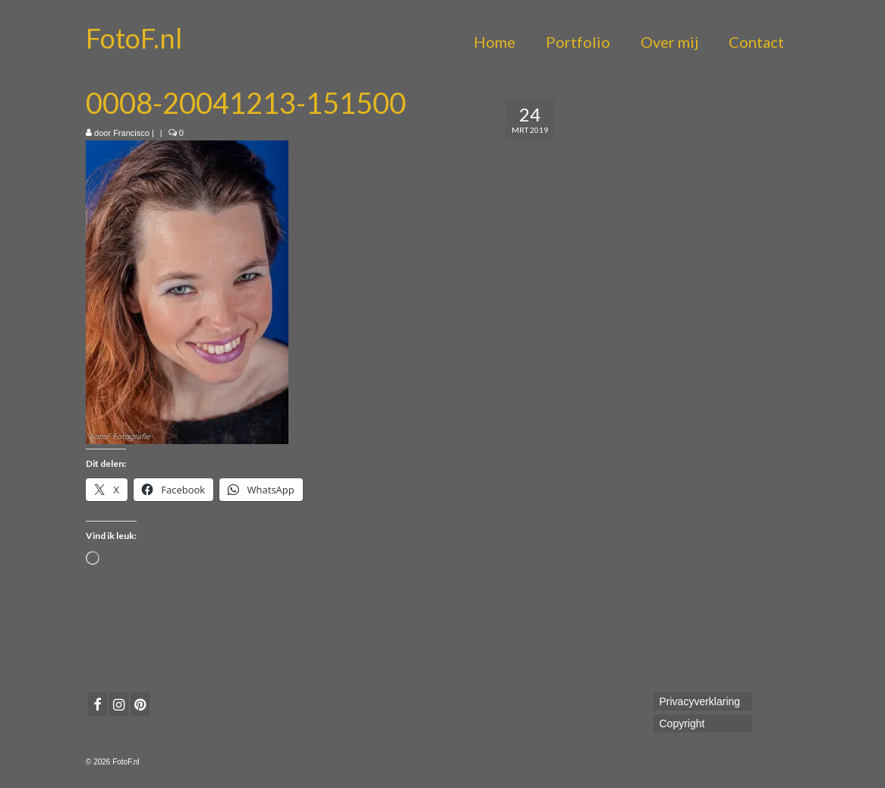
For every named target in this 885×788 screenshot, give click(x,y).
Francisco (131, 132)
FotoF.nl (134, 38)
